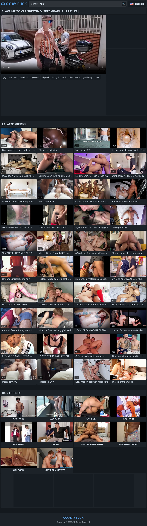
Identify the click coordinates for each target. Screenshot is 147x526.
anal (97, 77)
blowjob (55, 77)
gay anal (35, 77)
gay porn (13, 77)
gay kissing (87, 77)
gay (4, 77)
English (139, 4)
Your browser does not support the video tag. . (53, 44)
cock (64, 77)
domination (74, 77)
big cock (45, 77)
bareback (24, 77)
